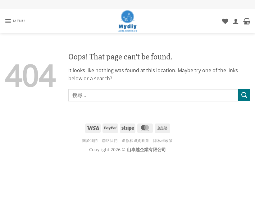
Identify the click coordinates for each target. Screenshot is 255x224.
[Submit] (244, 95)
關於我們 (90, 140)
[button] (16, 21)
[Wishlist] (225, 21)
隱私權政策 (163, 140)
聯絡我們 (109, 140)
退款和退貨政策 (135, 140)
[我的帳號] (236, 21)
